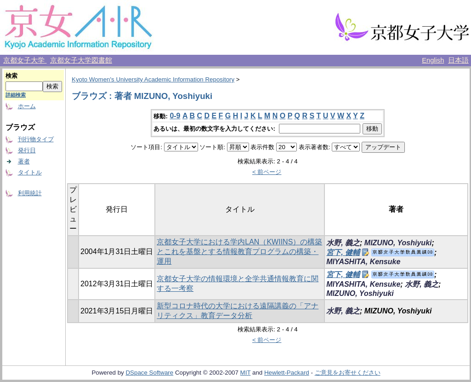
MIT (245, 372)
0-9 (175, 116)
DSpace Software (149, 372)
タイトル (30, 172)
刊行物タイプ (36, 139)
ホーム (27, 106)
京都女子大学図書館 (81, 60)
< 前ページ (267, 171)
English (433, 60)
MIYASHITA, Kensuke (363, 262)
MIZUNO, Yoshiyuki (398, 243)
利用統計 (30, 193)
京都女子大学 (24, 60)
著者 (24, 161)
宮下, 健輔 (343, 252)
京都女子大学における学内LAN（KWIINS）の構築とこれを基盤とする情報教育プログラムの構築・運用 (239, 251)
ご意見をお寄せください (347, 372)
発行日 (27, 150)
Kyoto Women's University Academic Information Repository (153, 79)
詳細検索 (16, 95)
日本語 (458, 60)
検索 (11, 75)
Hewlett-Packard (286, 372)
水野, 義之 (343, 243)
